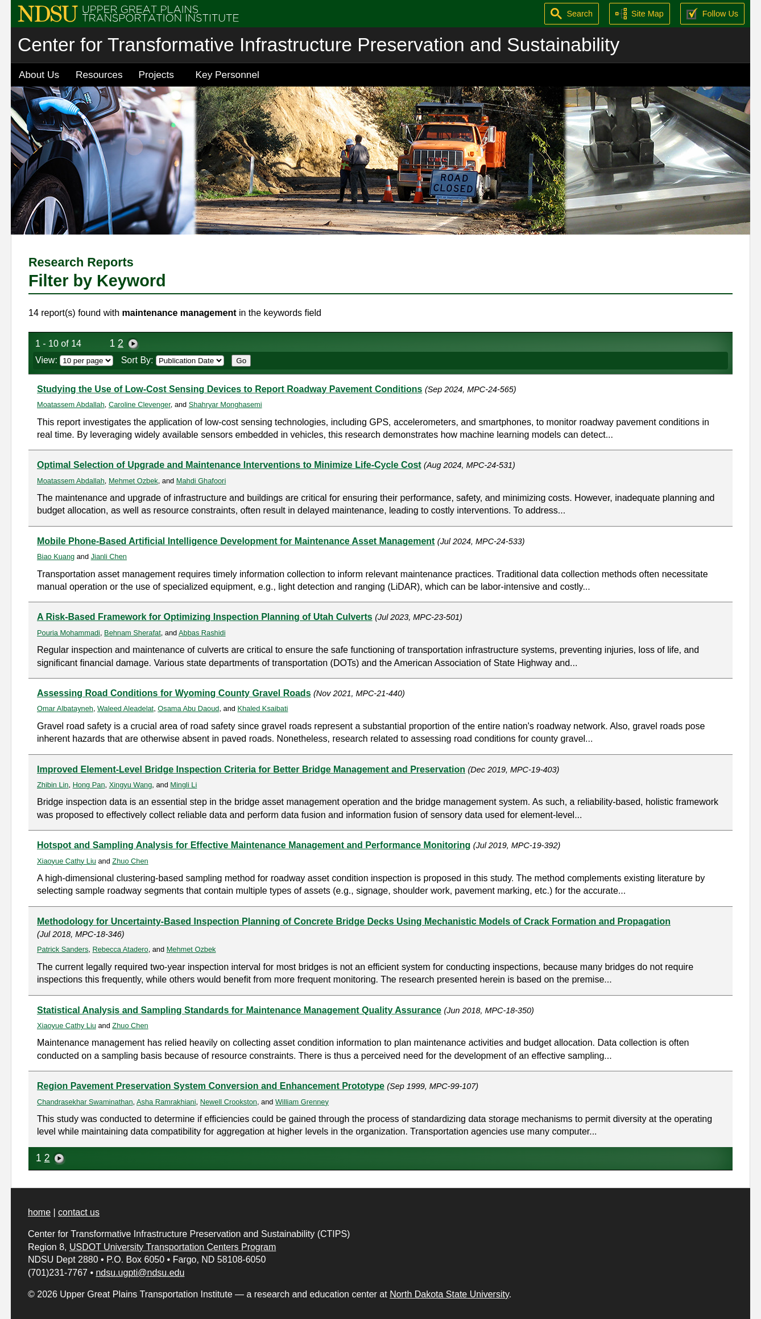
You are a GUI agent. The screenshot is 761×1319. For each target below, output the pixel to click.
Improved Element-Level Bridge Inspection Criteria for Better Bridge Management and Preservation (251, 769)
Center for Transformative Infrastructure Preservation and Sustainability (318, 44)
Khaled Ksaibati (262, 708)
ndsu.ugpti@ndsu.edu (140, 1272)
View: (74, 360)
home (39, 1212)
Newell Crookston (228, 1102)
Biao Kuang (56, 556)
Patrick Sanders (62, 949)
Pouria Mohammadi (68, 632)
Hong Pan (89, 784)
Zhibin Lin (53, 784)
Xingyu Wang (130, 784)
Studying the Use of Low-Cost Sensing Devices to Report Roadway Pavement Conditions (229, 389)
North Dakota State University (449, 1294)
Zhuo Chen (130, 861)
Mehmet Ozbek (133, 480)
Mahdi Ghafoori (201, 480)
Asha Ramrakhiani (166, 1102)
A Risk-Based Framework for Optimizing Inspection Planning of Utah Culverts (205, 617)
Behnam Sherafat (132, 632)
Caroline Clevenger (140, 404)
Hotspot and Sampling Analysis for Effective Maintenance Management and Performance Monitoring (253, 845)
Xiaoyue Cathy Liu (66, 861)
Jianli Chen (109, 556)
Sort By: (172, 360)
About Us (39, 74)
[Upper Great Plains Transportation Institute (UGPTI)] (128, 13)
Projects (156, 74)
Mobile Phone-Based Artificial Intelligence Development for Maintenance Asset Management (236, 541)
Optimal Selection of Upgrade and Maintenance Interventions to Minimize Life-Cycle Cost (229, 465)
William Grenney (302, 1102)
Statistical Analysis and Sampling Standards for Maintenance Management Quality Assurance (239, 1010)
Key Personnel (227, 74)
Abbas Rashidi (202, 632)
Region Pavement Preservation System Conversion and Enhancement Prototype (210, 1086)
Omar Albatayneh (65, 708)
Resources (99, 74)
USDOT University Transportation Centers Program (172, 1247)
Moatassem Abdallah (71, 404)
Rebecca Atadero (120, 949)
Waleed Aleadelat (125, 708)
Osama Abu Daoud (188, 708)
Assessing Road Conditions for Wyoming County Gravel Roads (174, 693)
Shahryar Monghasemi (225, 404)
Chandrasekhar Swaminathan (85, 1102)
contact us (79, 1212)
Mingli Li (183, 784)
